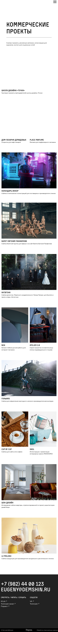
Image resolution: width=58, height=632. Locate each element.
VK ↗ (32, 601)
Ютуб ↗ (4, 601)
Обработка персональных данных (47, 630)
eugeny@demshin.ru (25, 589)
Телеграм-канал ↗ (8, 604)
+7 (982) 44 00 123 (22, 584)
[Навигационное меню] (54, 2)
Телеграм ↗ (34, 604)
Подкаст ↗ (5, 606)
